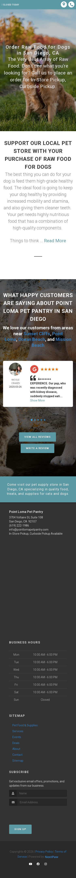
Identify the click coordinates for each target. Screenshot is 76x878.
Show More (37, 400)
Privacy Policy (44, 851)
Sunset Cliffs (37, 333)
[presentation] (30, 813)
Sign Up (20, 829)
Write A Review (37, 448)
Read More (55, 240)
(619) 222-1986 (19, 525)
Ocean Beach (31, 339)
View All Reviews (37, 436)
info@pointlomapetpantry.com (28, 529)
